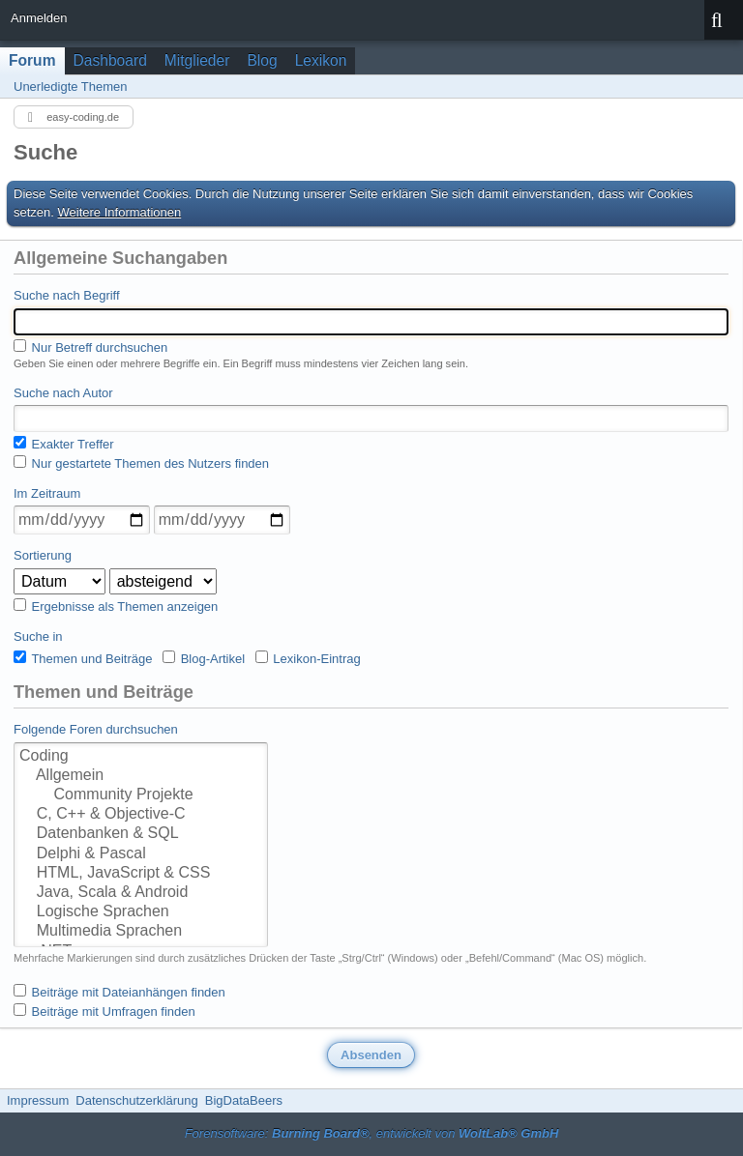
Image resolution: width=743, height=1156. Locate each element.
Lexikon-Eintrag (308, 658)
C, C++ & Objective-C (140, 814)
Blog (262, 60)
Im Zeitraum (47, 493)
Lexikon (321, 60)
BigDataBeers (243, 1100)
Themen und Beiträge (83, 658)
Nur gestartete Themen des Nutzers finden (141, 463)
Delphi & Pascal (140, 854)
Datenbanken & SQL (140, 834)
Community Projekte (140, 795)
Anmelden (39, 18)
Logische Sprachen (140, 912)
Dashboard (110, 60)
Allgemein (140, 776)
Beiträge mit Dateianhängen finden (119, 991)
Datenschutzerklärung (136, 1100)
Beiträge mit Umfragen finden (104, 1011)
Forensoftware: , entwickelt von (372, 1133)
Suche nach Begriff (67, 295)
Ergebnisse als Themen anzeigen (116, 606)
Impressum (38, 1100)
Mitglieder (197, 60)
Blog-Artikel (204, 658)
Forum (32, 60)
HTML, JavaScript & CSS (140, 873)
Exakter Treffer (64, 443)
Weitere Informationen (120, 212)
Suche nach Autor (63, 393)
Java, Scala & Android (140, 893)
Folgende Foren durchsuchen (96, 729)
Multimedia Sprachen (140, 931)
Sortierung (43, 555)
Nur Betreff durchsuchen (90, 347)
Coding (140, 756)
